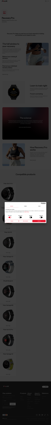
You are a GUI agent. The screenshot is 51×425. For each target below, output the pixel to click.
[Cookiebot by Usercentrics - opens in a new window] (42, 203)
